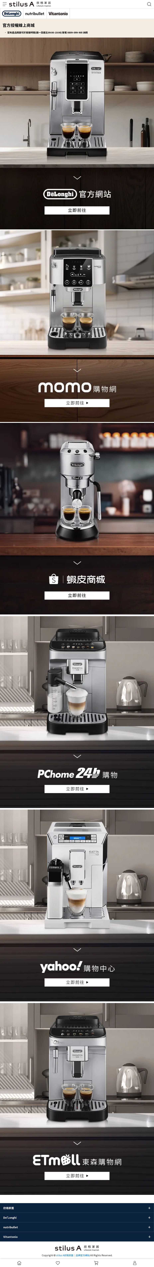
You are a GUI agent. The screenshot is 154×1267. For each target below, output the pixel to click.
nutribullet (10, 1227)
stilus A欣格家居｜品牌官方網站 (73, 1255)
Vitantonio (10, 1237)
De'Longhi (10, 1218)
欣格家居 (8, 1208)
